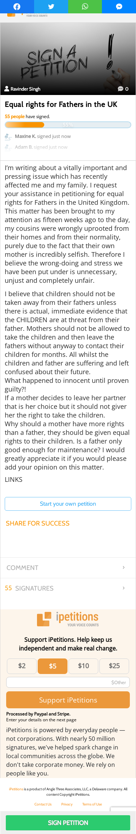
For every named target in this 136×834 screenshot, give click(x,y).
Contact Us (42, 804)
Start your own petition (68, 503)
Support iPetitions (68, 700)
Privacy (67, 804)
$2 (21, 665)
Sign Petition (68, 822)
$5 (52, 666)
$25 (114, 665)
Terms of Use (92, 804)
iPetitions (16, 789)
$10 (83, 665)
